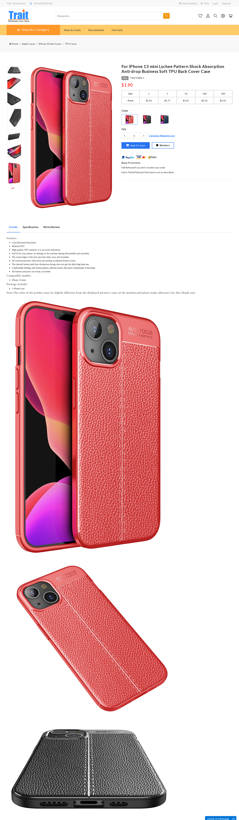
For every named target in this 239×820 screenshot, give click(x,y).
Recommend (96, 30)
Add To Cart (135, 145)
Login (215, 3)
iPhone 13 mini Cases (50, 43)
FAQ (205, 3)
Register (226, 3)
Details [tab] (13, 226)
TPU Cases (71, 43)
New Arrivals (72, 30)
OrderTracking (188, 3)
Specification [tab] (30, 226)
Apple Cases (28, 43)
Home (13, 43)
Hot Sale (117, 30)
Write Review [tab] (51, 226)
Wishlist (163, 145)
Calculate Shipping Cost (162, 135)
